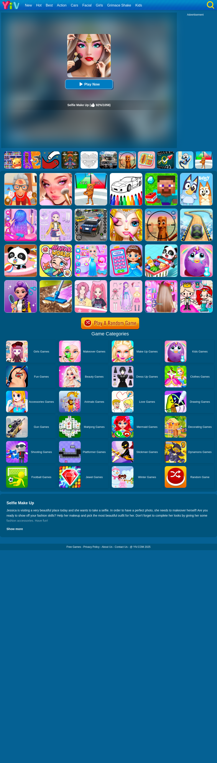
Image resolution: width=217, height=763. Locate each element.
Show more (15, 529)
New (28, 5)
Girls (99, 5)
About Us (107, 546)
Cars (74, 5)
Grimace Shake (119, 5)
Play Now (89, 84)
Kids (138, 5)
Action (61, 5)
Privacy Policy (91, 546)
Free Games (73, 546)
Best (49, 5)
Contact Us (121, 546)
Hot (38, 5)
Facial (87, 5)
